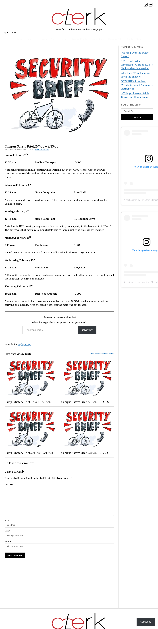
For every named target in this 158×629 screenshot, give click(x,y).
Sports (54, 38)
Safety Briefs (42, 149)
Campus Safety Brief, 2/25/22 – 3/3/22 (84, 453)
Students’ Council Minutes (75, 38)
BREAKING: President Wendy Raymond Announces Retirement (137, 85)
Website (8, 541)
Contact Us (133, 38)
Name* (7, 520)
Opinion (44, 38)
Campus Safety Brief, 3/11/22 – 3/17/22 (29, 453)
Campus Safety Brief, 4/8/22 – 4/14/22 (28, 402)
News (20, 38)
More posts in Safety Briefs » (102, 354)
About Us (97, 38)
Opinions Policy (116, 38)
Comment (9, 484)
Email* (7, 531)
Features (31, 38)
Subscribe (87, 329)
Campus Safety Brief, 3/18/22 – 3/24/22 (85, 402)
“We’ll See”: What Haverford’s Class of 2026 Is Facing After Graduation (137, 64)
